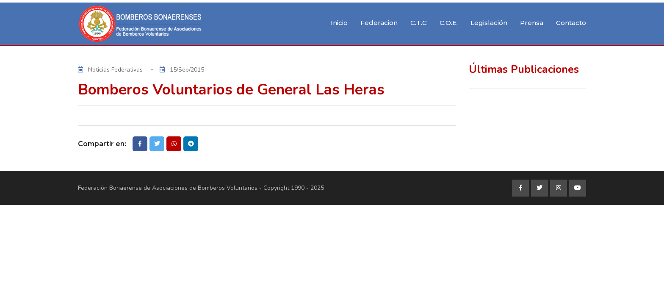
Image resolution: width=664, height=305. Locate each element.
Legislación (488, 23)
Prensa (531, 23)
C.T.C (418, 23)
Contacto (571, 23)
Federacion (379, 23)
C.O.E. (449, 23)
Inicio (339, 23)
